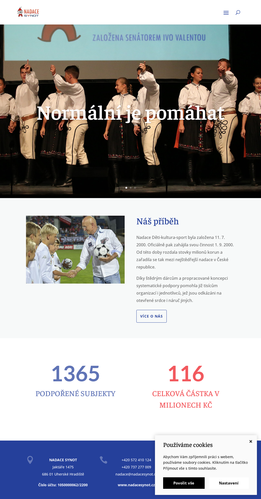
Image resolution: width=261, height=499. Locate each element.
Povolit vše (183, 482)
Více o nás (151, 316)
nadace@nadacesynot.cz (136, 474)
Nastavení (229, 482)
